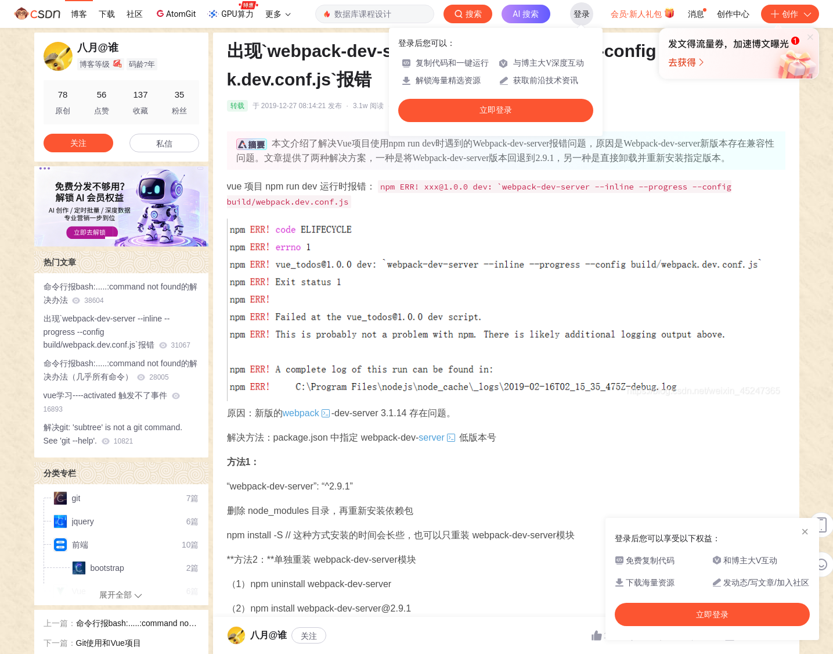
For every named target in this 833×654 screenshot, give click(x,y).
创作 (790, 14)
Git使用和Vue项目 (108, 643)
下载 (107, 14)
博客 (79, 14)
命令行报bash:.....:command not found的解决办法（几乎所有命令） (120, 370)
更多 (278, 14)
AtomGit (175, 13)
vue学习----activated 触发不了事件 (112, 402)
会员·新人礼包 (643, 13)
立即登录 (495, 110)
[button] (112, 238)
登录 (582, 14)
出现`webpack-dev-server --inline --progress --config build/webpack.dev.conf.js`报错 (117, 332)
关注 (309, 636)
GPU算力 (232, 10)
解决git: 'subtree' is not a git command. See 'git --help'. (113, 434)
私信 (164, 143)
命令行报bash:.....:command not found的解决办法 (120, 293)
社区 (135, 14)
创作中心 (733, 14)
